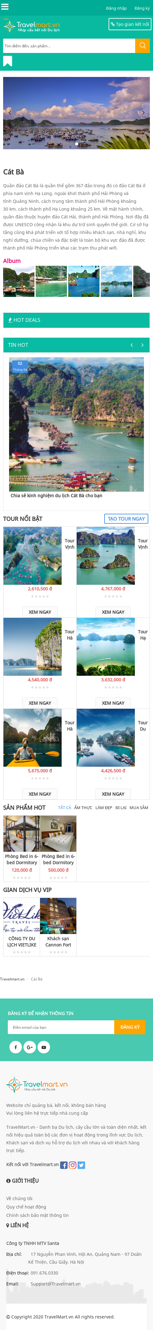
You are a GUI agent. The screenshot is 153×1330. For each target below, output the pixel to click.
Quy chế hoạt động (26, 1207)
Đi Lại (120, 807)
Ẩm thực (83, 807)
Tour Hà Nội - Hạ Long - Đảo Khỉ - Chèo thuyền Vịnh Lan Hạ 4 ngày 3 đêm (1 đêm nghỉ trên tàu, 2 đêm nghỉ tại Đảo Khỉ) (69, 726)
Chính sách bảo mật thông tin (37, 1215)
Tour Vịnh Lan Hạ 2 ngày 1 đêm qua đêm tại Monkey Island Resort (69, 544)
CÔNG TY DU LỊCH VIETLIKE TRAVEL (21, 942)
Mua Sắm (139, 807)
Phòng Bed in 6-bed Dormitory (21, 859)
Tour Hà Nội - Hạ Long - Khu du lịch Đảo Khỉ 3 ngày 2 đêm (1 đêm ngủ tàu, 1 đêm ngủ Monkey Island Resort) (69, 635)
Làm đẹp (103, 807)
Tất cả (64, 807)
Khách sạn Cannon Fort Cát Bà (58, 942)
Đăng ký (142, 8)
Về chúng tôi (19, 1198)
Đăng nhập (116, 8)
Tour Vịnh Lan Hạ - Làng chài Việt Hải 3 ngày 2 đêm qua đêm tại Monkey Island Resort (143, 544)
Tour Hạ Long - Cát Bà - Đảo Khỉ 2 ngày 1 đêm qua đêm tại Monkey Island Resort (143, 635)
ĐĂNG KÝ (130, 1027)
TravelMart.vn (59, 1317)
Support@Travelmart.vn (56, 1284)
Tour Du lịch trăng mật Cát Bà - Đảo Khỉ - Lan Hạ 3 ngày (143, 726)
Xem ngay (40, 612)
